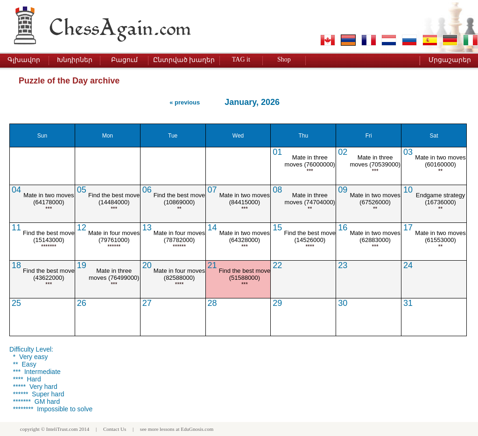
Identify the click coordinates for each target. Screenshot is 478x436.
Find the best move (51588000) (245, 274)
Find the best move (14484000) (114, 199)
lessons (167, 429)
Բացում (124, 59)
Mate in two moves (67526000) (375, 199)
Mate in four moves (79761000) (114, 236)
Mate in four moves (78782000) (179, 236)
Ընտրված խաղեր (184, 59)
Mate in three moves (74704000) (310, 199)
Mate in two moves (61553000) (440, 236)
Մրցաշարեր (450, 59)
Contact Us (114, 429)
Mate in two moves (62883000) (375, 236)
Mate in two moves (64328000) (244, 236)
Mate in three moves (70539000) (375, 161)
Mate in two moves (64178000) (48, 199)
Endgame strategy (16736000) (440, 199)
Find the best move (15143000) (49, 236)
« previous (184, 102)
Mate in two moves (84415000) (244, 199)
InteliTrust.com (62, 429)
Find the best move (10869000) (179, 199)
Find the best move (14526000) (310, 236)
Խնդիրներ (74, 59)
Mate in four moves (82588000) (179, 274)
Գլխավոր (23, 59)
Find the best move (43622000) (49, 274)
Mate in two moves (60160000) (440, 161)
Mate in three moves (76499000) (114, 274)
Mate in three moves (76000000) (310, 161)
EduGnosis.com (197, 429)
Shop (284, 59)
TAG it (241, 59)
